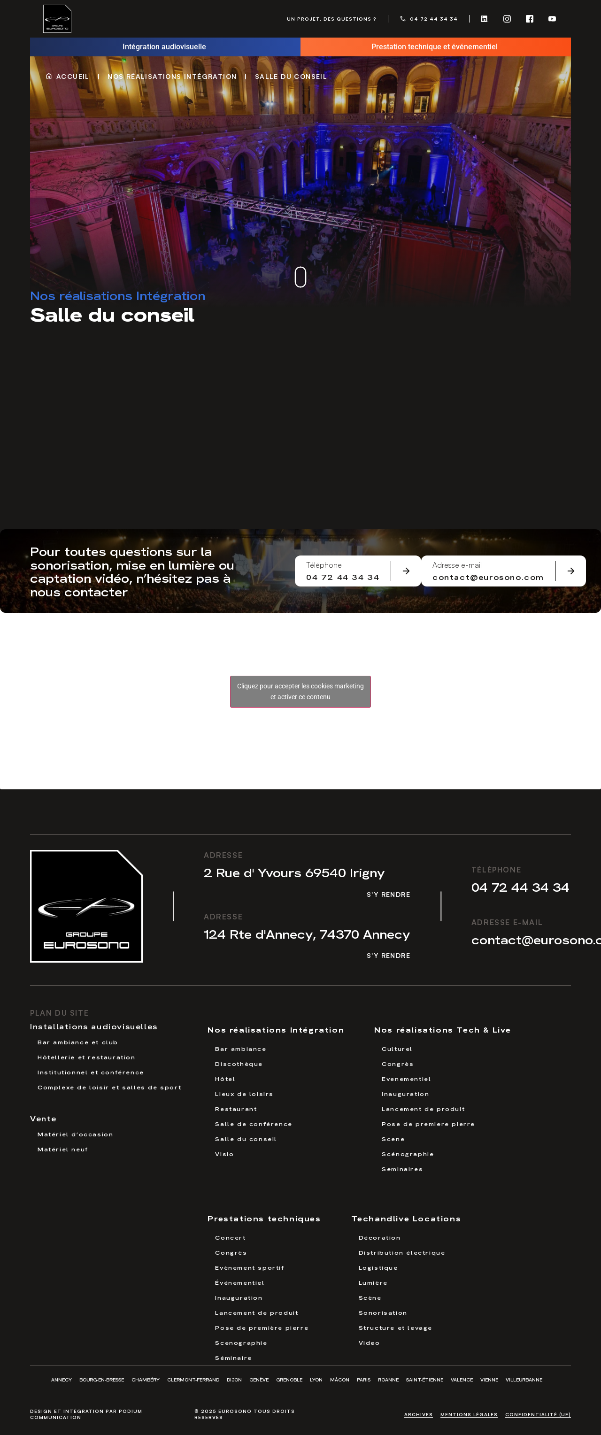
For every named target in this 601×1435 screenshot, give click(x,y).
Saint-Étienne (424, 1379)
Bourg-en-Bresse (101, 1379)
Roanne (388, 1379)
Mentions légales (469, 1414)
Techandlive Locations (406, 1217)
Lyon (316, 1379)
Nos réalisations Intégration (172, 76)
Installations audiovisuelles (94, 1026)
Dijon (234, 1379)
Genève (259, 1379)
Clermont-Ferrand (193, 1379)
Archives (418, 1414)
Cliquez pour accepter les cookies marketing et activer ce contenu (300, 691)
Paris (363, 1379)
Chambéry (145, 1379)
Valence (462, 1379)
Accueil (73, 76)
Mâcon (339, 1379)
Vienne (489, 1379)
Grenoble (289, 1379)
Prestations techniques (264, 1217)
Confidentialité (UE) (538, 1414)
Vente (43, 1118)
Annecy (61, 1379)
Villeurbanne (524, 1379)
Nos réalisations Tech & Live (442, 1029)
